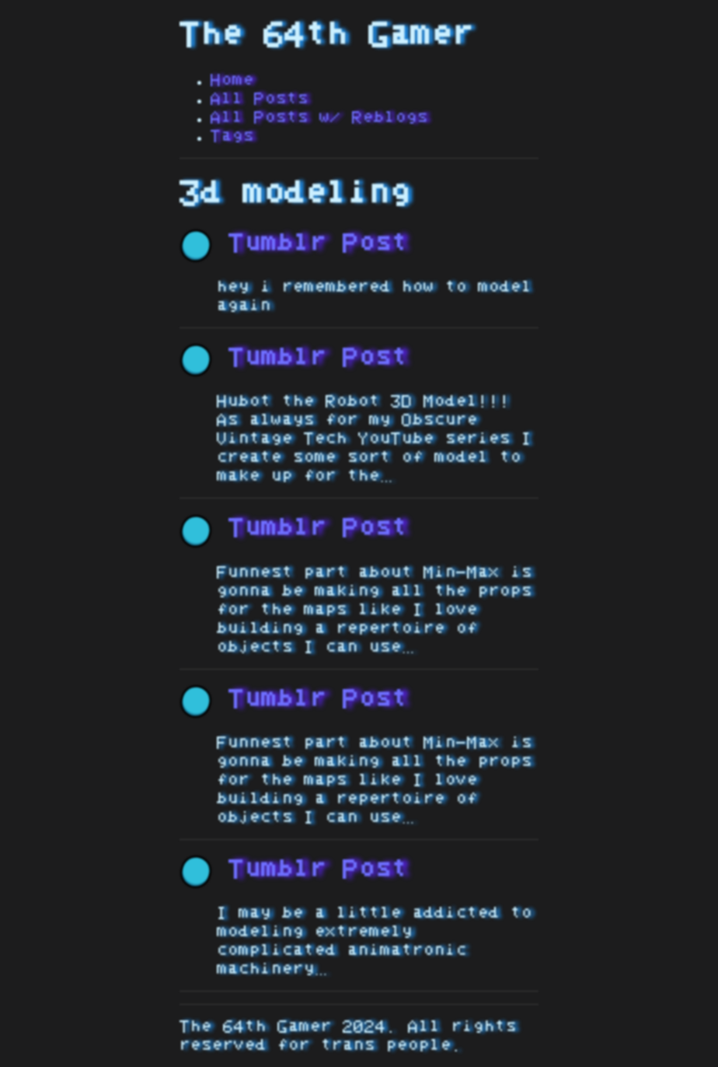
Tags (232, 136)
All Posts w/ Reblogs (319, 117)
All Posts (259, 99)
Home (232, 80)
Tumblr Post (294, 243)
